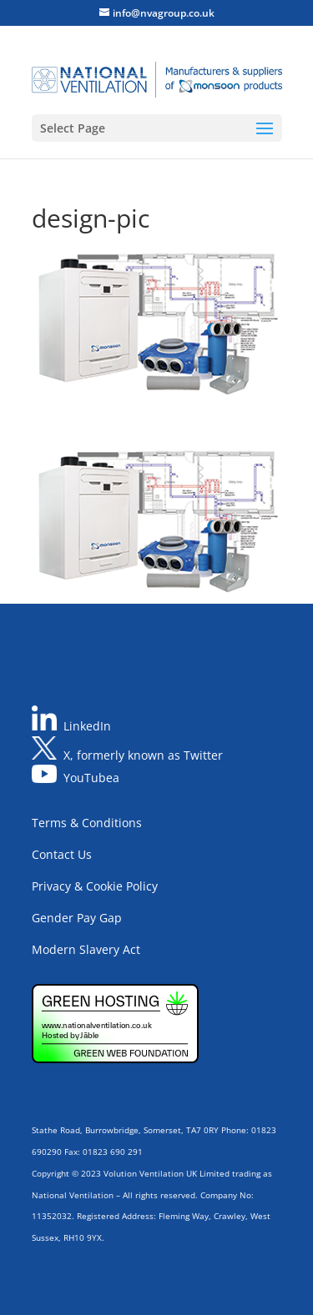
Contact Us (62, 854)
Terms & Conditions (87, 823)
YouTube (88, 778)
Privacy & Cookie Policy (95, 886)
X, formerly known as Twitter (143, 755)
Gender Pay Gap (77, 918)
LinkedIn (87, 726)
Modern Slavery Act (86, 949)
